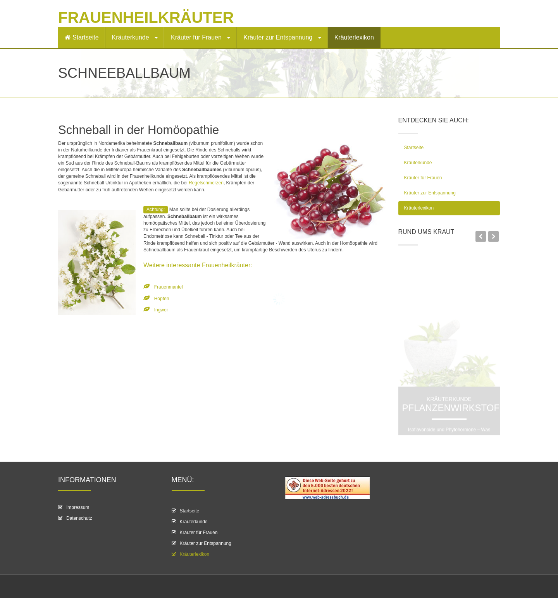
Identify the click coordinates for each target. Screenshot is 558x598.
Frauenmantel (168, 287)
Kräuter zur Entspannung (282, 37)
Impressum (77, 507)
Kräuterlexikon (354, 37)
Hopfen (161, 298)
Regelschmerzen (206, 183)
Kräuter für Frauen (200, 37)
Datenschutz (79, 518)
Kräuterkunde (135, 37)
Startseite (82, 37)
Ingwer (161, 310)
